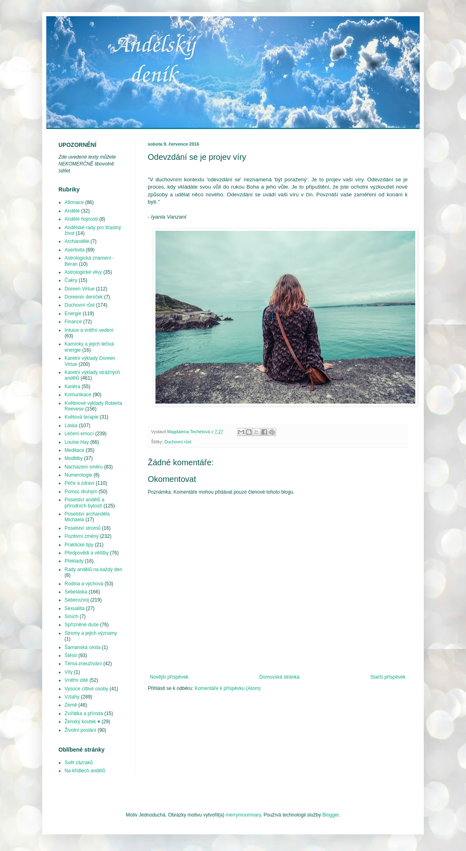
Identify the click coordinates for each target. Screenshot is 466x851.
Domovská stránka (279, 677)
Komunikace (78, 395)
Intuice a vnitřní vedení (89, 330)
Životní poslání (80, 730)
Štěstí (71, 655)
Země (71, 705)
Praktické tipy (79, 545)
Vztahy (72, 697)
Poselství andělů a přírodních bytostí (84, 502)
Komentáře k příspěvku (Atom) (227, 688)
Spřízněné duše (82, 625)
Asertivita (74, 250)
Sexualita (74, 608)
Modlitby (74, 458)
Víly (69, 672)
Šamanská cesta (83, 647)
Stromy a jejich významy (91, 633)
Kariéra (72, 386)
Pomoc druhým (81, 491)
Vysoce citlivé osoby (86, 689)
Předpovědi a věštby (87, 553)
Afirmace (74, 202)
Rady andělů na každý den (93, 569)
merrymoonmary (243, 815)
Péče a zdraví (79, 483)
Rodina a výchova (84, 584)
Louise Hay (77, 442)
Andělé (72, 211)
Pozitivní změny (82, 536)
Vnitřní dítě (76, 680)
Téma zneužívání (83, 663)
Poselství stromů (83, 528)
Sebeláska (76, 592)
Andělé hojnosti (81, 219)
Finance (73, 321)
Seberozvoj (77, 600)
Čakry (71, 280)
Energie (73, 313)
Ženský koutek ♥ (82, 721)
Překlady (74, 561)
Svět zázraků (79, 762)
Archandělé (77, 241)
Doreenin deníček (84, 297)
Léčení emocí (79, 433)
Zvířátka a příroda (84, 713)
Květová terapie (81, 417)
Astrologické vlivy (83, 272)
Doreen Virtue (80, 289)
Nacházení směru (84, 467)
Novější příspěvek (169, 677)
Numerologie (78, 475)
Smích (71, 616)
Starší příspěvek (388, 677)
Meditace (74, 450)
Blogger (330, 815)
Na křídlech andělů (85, 771)
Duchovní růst (178, 441)
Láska (71, 425)
